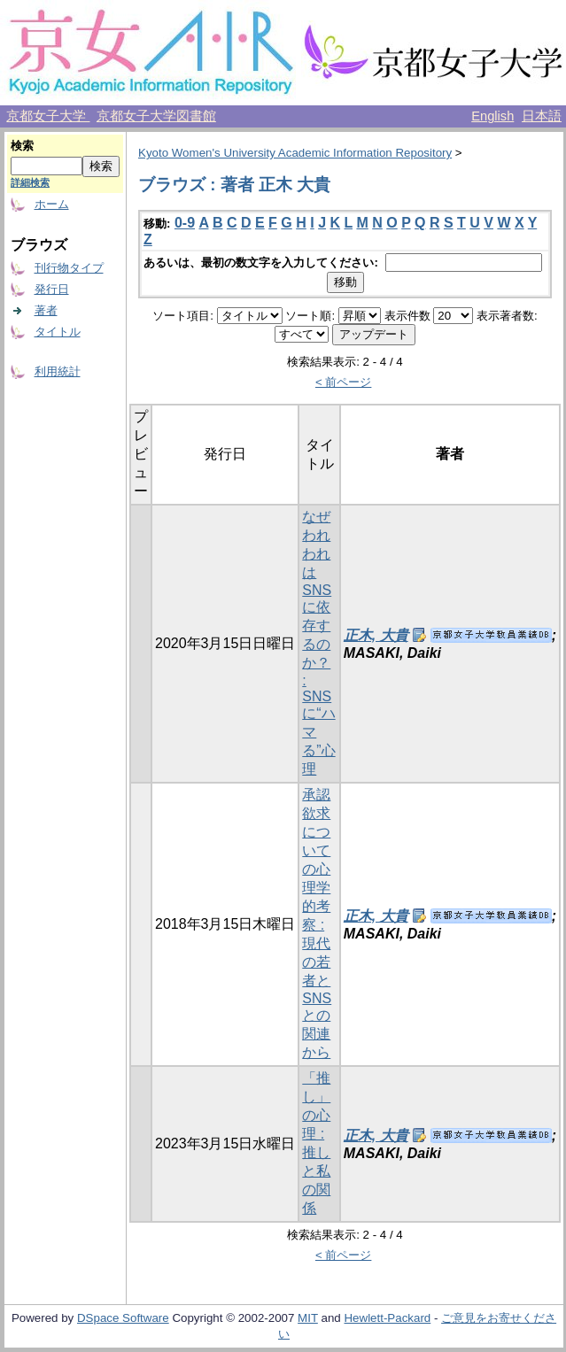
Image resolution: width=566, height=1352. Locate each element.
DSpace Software (123, 1318)
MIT (308, 1318)
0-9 (184, 222)
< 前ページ (343, 382)
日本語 (542, 116)
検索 (22, 145)
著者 (46, 310)
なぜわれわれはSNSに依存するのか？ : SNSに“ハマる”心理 (318, 642)
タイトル (58, 331)
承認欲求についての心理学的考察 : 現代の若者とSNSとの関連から (316, 923)
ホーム (52, 204)
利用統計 (58, 371)
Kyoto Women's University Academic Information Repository (295, 152)
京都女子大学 (47, 116)
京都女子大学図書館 (156, 116)
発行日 (52, 289)
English (492, 116)
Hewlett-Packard (387, 1318)
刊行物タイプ (69, 267)
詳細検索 (30, 182)
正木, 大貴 (376, 635)
